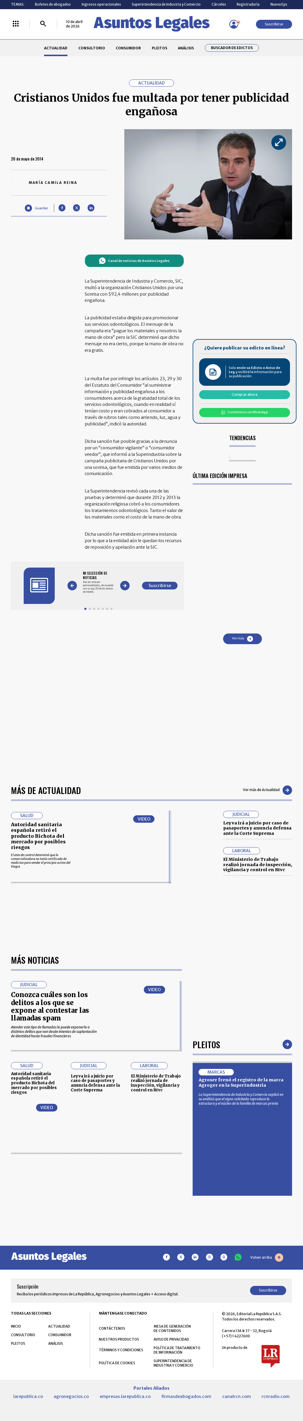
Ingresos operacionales (101, 4)
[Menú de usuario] (233, 24)
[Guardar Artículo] (36, 208)
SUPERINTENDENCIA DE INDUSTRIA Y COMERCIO (173, 1363)
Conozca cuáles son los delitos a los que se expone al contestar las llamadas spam (50, 1006)
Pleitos (206, 1044)
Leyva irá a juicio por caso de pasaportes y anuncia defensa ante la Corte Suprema (257, 828)
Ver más (242, 639)
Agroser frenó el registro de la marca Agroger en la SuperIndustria (241, 1082)
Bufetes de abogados (53, 4)
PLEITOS (159, 48)
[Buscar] (43, 24)
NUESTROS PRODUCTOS (119, 1339)
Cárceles (219, 4)
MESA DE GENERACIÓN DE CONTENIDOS (172, 1328)
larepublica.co (28, 1396)
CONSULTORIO (91, 48)
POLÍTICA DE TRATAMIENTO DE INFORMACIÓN (177, 1350)
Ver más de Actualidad (267, 790)
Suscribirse (274, 24)
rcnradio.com (276, 1396)
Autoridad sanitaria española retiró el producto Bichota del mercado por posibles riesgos (38, 836)
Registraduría (248, 4)
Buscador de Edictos (232, 48)
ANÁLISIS (186, 48)
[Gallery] (98, 582)
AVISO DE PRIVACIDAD (171, 1339)
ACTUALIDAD (55, 48)
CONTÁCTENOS (112, 1328)
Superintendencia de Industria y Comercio (166, 4)
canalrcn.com (236, 1396)
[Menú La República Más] (15, 24)
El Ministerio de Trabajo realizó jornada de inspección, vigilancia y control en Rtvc (257, 864)
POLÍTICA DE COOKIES (117, 1363)
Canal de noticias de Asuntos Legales (134, 260)
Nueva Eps (278, 4)
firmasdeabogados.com (186, 1396)
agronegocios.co (71, 1396)
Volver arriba (266, 1257)
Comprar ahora (244, 394)
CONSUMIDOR (128, 48)
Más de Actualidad (46, 790)
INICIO (16, 1326)
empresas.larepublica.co (125, 1396)
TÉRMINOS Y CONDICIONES (121, 1350)
